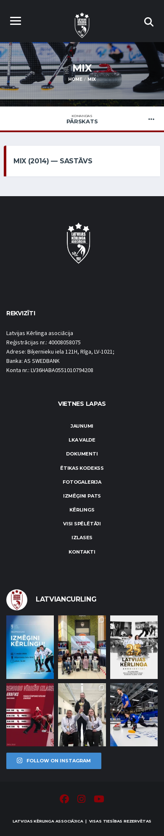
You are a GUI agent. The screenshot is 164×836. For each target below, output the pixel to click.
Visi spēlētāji (82, 524)
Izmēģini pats (82, 496)
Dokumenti (82, 454)
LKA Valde (82, 440)
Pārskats (82, 119)
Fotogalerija (82, 482)
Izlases (82, 537)
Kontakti (82, 552)
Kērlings (81, 510)
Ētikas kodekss (82, 468)
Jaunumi (82, 426)
